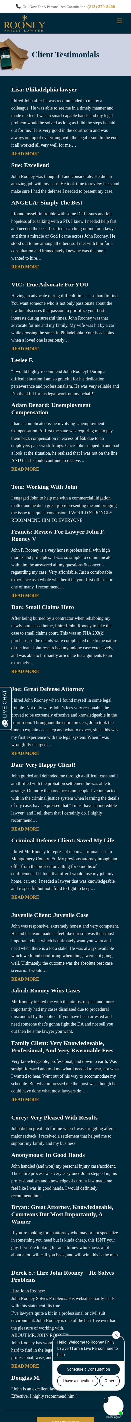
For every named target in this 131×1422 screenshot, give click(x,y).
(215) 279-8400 (101, 6)
